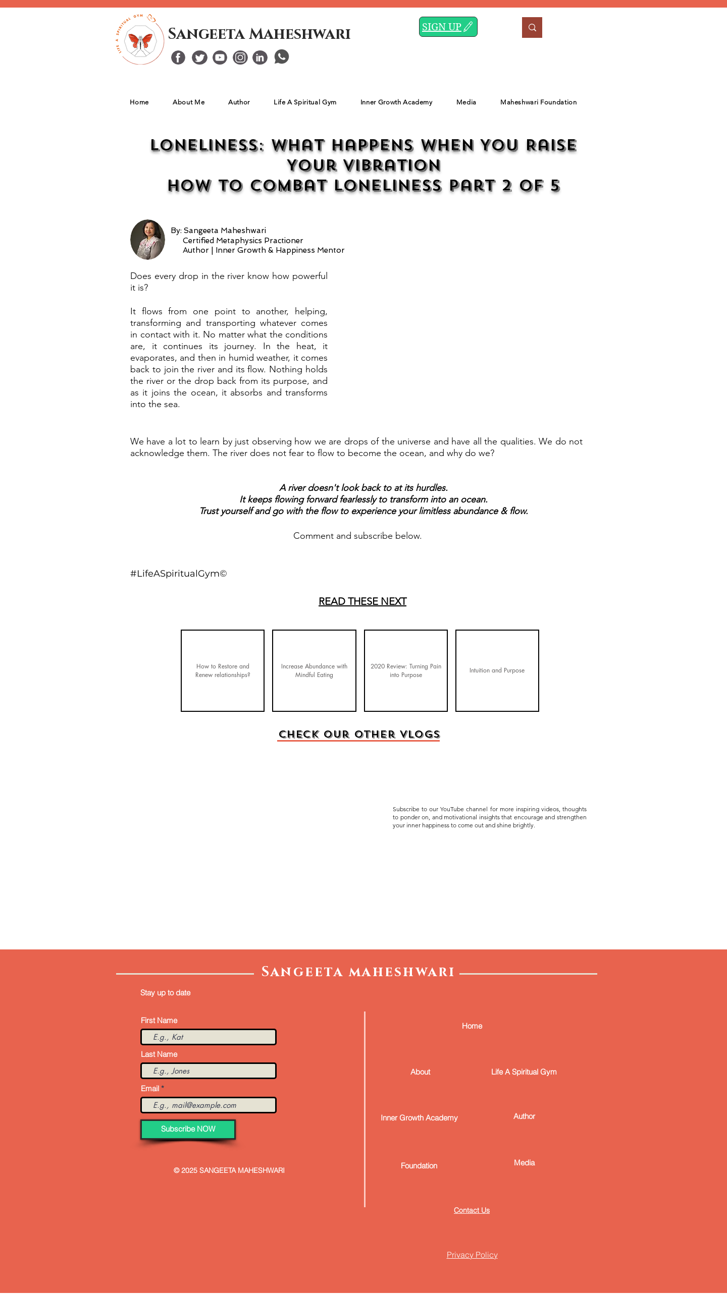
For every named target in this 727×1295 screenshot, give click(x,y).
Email (150, 1088)
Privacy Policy (472, 1255)
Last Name (159, 1054)
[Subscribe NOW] (188, 1129)
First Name (159, 1020)
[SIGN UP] (448, 27)
